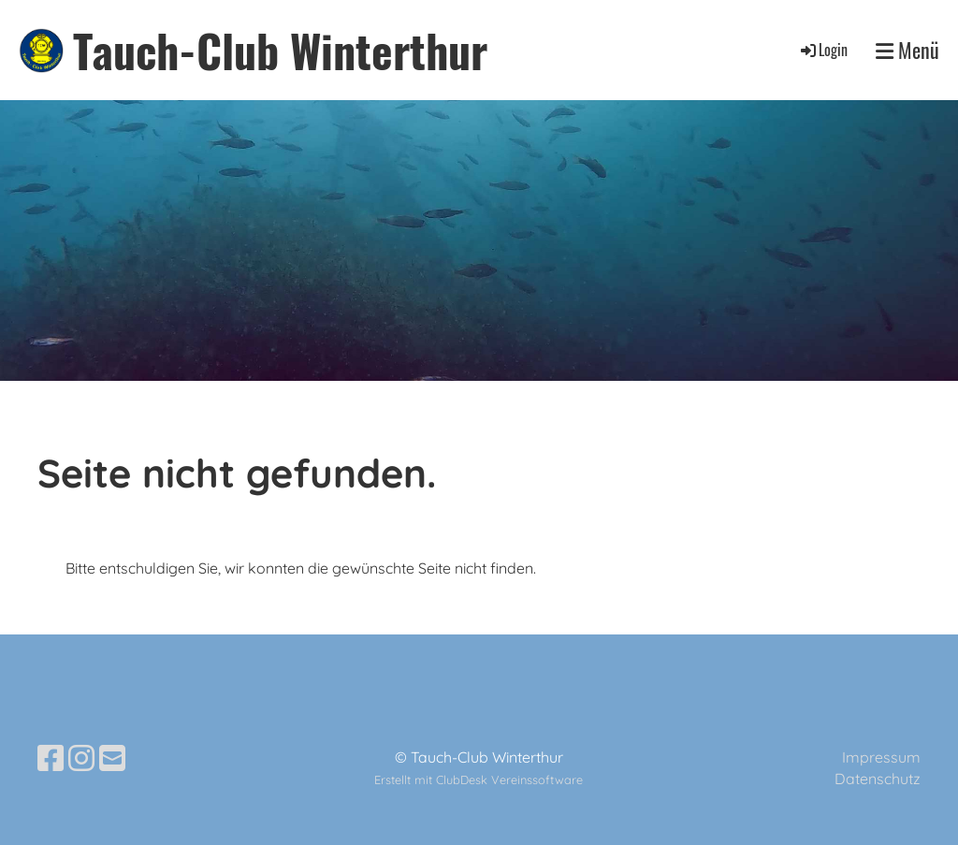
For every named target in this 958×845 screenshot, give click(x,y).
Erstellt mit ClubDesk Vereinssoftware (478, 779)
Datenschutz (878, 778)
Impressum (881, 757)
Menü (907, 50)
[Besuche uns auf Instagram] (81, 758)
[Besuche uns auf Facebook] (50, 758)
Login (823, 49)
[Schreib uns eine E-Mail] (112, 758)
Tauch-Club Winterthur (280, 50)
